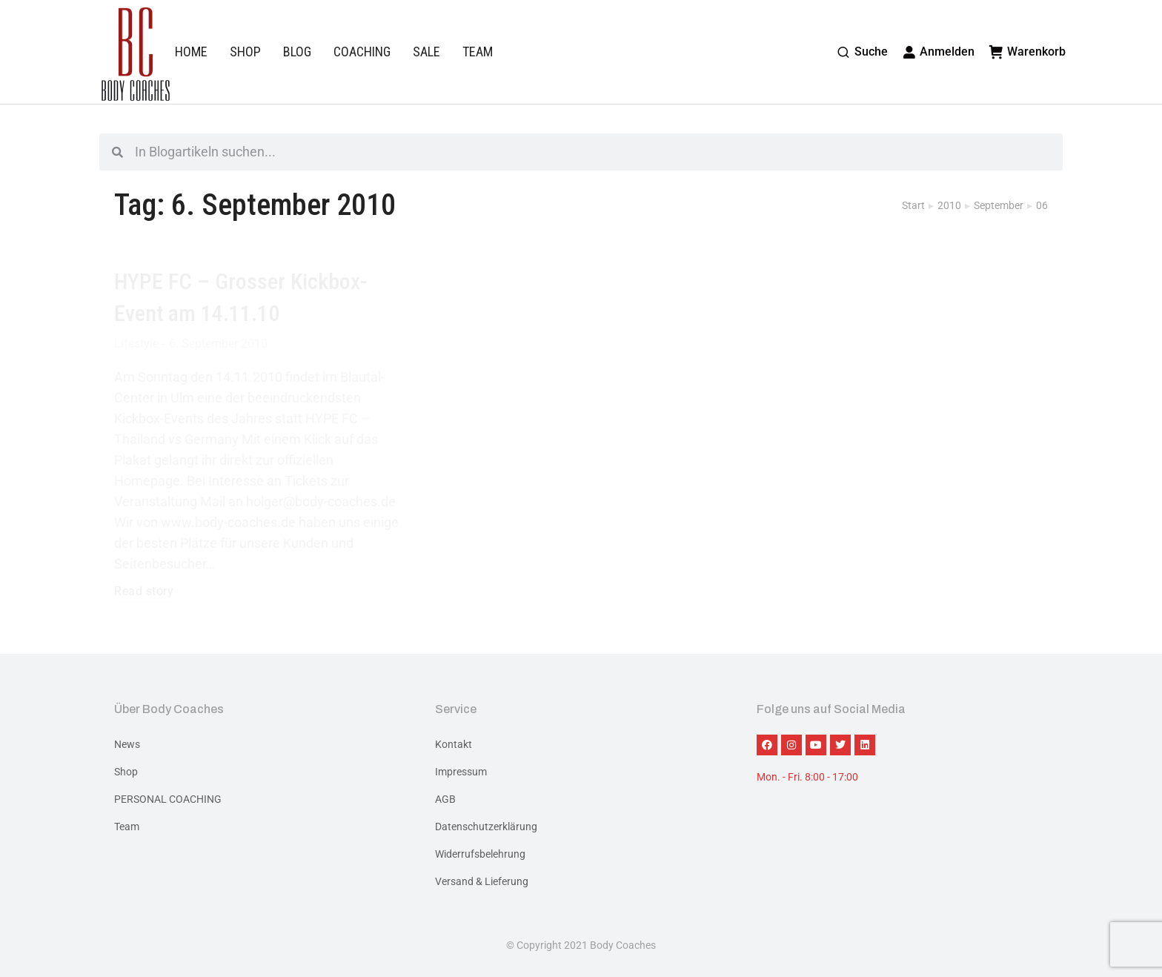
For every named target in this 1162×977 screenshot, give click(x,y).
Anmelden (939, 51)
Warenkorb (1027, 51)
